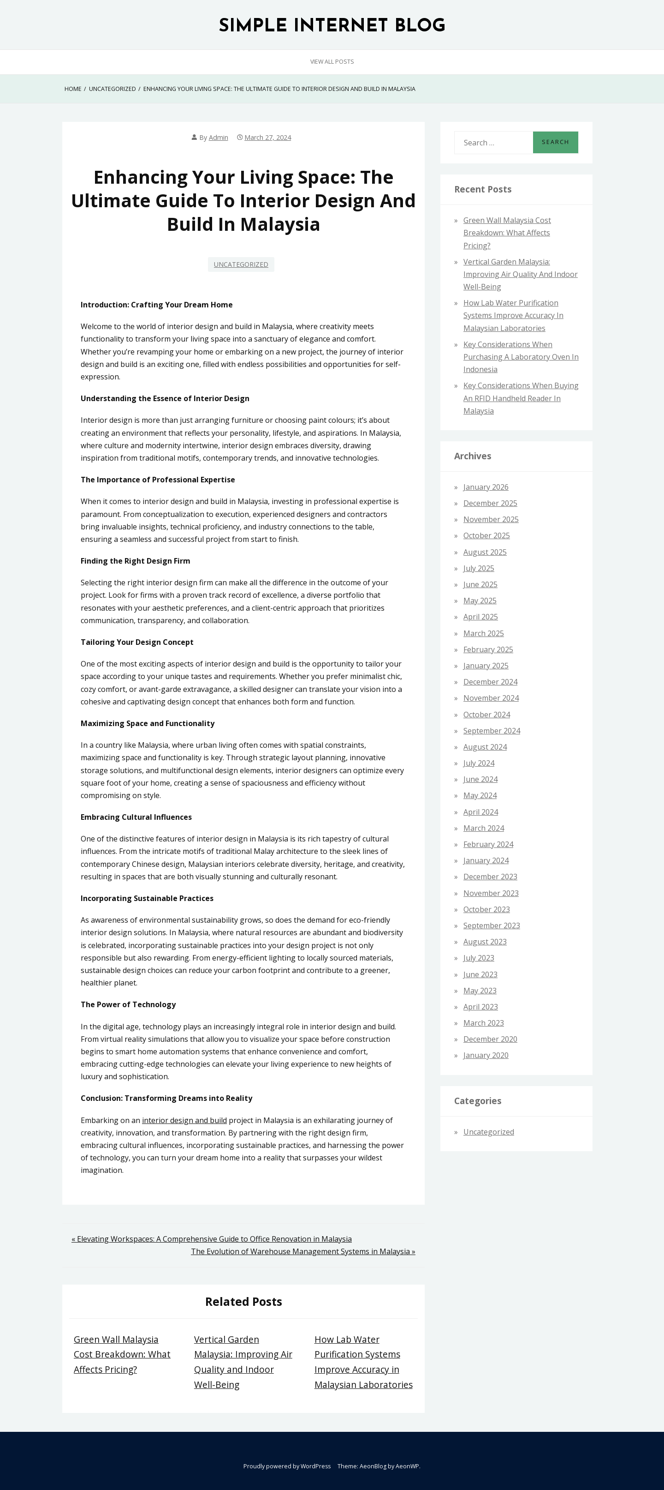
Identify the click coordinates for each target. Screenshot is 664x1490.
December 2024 (490, 682)
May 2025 (480, 600)
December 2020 (490, 1039)
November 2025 (491, 519)
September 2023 (491, 925)
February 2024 (488, 844)
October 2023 (486, 909)
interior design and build (184, 1120)
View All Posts (332, 62)
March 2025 (483, 633)
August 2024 (485, 747)
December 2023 (490, 876)
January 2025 (486, 666)
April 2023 (480, 1007)
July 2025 (478, 568)
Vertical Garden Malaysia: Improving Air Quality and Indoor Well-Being (520, 274)
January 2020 (486, 1055)
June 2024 (480, 779)
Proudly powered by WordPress (287, 1466)
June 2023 (480, 974)
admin (218, 137)
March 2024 (483, 828)
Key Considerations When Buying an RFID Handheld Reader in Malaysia (521, 397)
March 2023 (483, 1023)
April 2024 (480, 812)
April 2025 (480, 617)
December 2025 (490, 503)
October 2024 (486, 714)
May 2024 (480, 795)
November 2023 (491, 893)
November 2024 (491, 698)
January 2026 (486, 487)
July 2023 (478, 958)
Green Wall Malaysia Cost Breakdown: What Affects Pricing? (122, 1354)
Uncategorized (241, 264)
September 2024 (491, 731)
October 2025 (486, 535)
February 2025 (488, 649)
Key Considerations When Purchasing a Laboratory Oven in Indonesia (521, 356)
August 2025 (485, 552)
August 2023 (485, 942)
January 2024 (486, 860)
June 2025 (480, 584)
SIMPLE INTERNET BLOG (332, 27)
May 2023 (480, 990)
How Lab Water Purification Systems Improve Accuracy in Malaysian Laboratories (513, 315)
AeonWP (407, 1466)
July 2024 (478, 763)
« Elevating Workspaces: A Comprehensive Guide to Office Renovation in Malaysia (211, 1239)
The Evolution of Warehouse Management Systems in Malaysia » (303, 1251)
